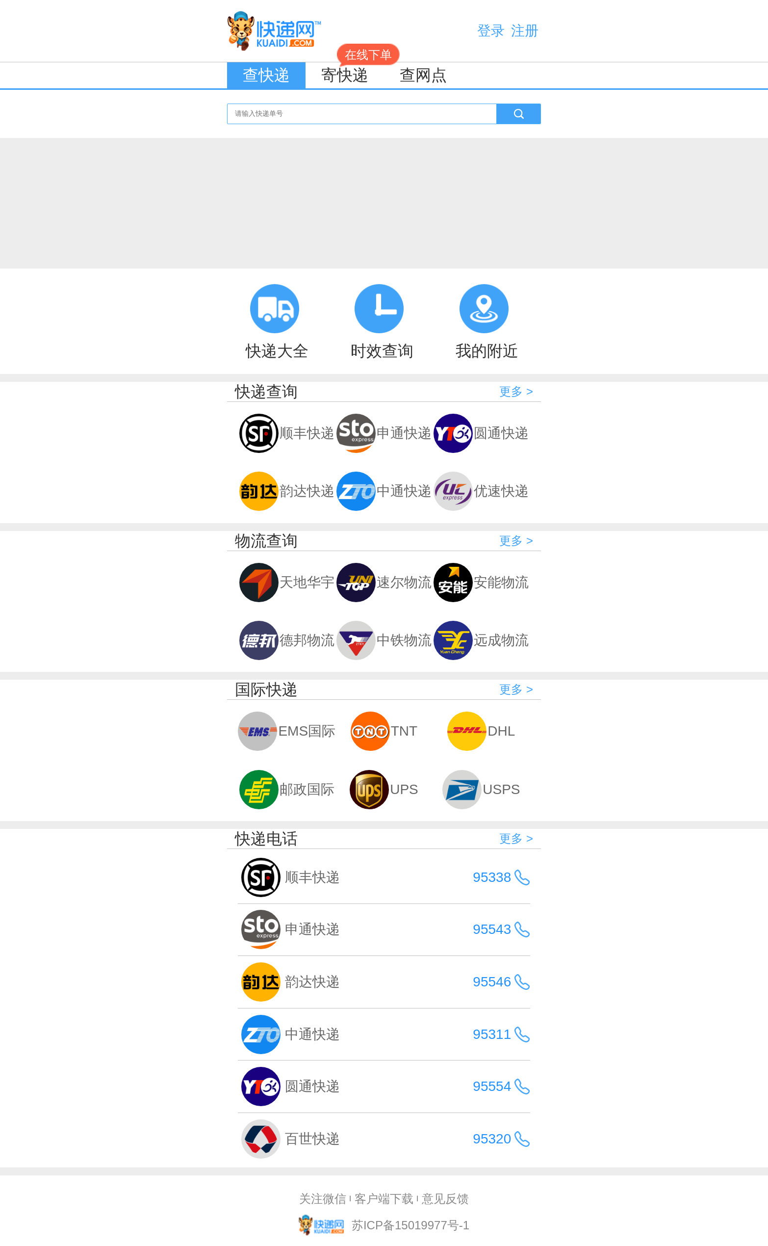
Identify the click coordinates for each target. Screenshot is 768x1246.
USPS (481, 789)
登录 (491, 30)
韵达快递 (286, 491)
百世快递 (312, 1138)
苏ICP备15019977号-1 (410, 1225)
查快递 (266, 75)
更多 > (516, 391)
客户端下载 (384, 1198)
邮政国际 (286, 789)
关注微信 (322, 1198)
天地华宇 (286, 582)
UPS (384, 789)
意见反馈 (445, 1198)
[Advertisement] (384, 199)
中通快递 (384, 491)
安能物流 (481, 582)
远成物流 (481, 640)
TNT (384, 731)
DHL (481, 731)
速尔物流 (384, 582)
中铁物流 (384, 640)
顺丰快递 (286, 433)
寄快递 (352, 73)
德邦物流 (286, 640)
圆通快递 (481, 433)
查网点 (423, 75)
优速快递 (481, 491)
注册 (524, 30)
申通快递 (384, 433)
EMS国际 (286, 731)
